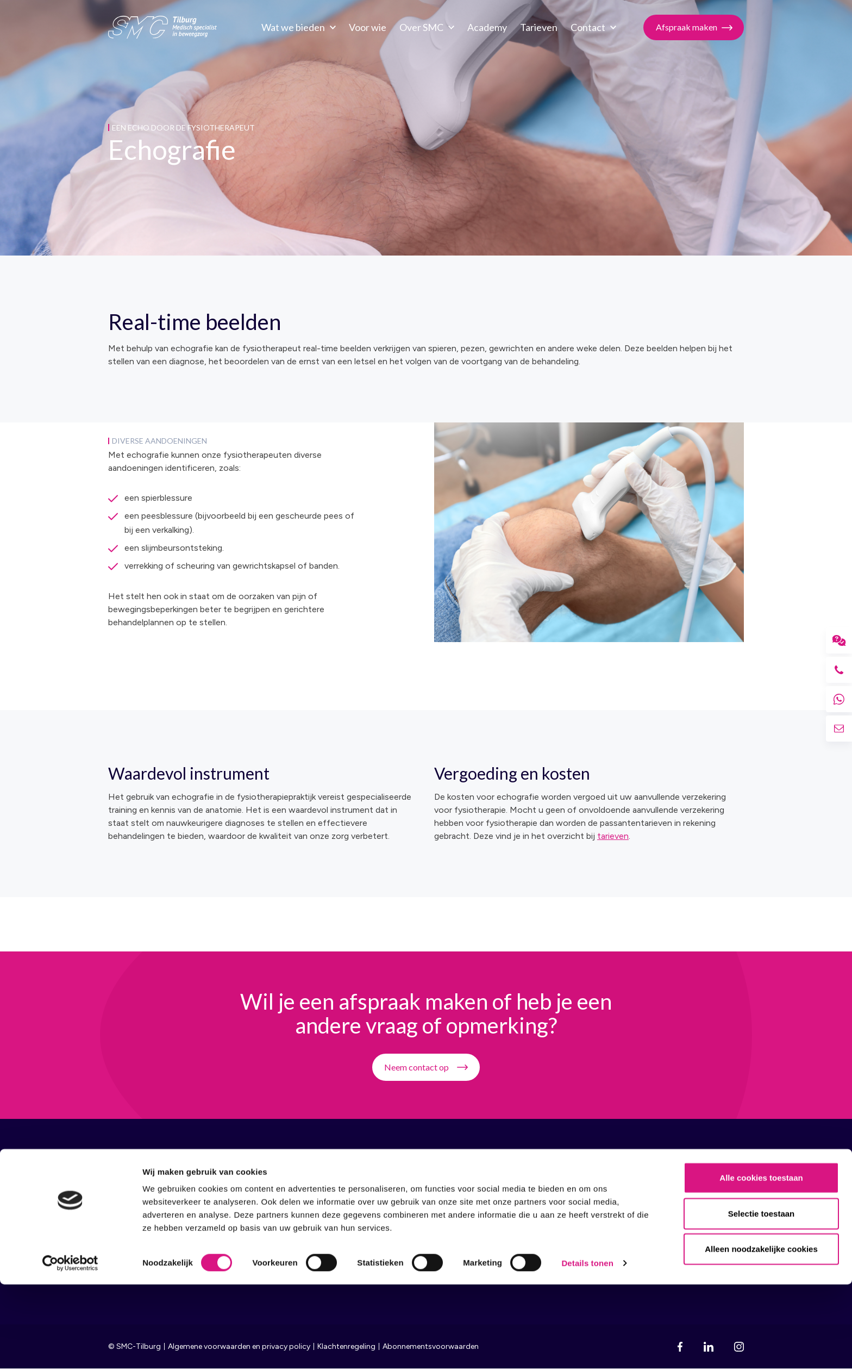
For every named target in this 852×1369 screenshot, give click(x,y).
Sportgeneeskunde (564, 1196)
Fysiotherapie (553, 1216)
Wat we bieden (290, 27)
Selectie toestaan (761, 1298)
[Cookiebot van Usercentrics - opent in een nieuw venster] (70, 1348)
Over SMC (419, 27)
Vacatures (419, 1216)
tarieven (613, 836)
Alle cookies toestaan (761, 1262)
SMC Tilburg (162, 27)
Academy (484, 27)
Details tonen (587, 1347)
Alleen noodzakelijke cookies (761, 1333)
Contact (585, 27)
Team (410, 1196)
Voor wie (365, 27)
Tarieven (536, 27)
